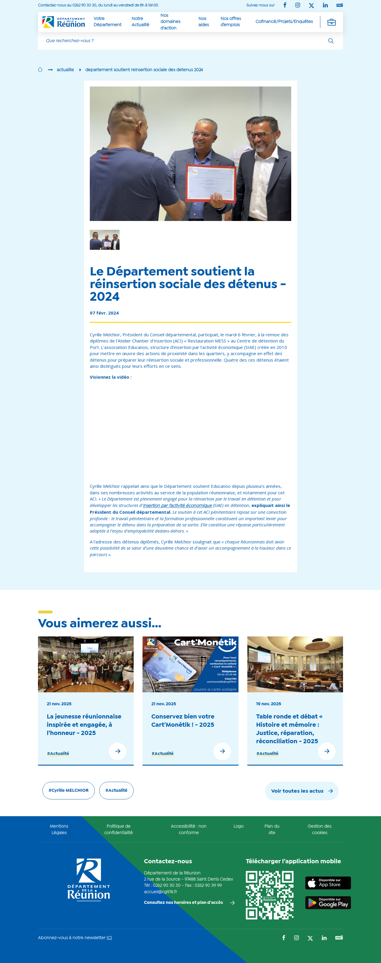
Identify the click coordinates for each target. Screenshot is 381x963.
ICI (109, 938)
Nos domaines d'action (170, 22)
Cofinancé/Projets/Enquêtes (284, 22)
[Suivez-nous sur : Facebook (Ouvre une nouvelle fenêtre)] (284, 5)
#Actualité (58, 754)
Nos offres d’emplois (231, 22)
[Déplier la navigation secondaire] (331, 22)
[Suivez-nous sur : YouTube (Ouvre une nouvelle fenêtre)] (340, 5)
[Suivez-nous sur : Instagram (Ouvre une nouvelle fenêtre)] (297, 5)
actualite (65, 70)
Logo (238, 826)
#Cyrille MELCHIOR (69, 790)
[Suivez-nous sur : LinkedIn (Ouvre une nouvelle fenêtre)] (325, 5)
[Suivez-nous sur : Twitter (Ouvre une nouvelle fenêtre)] (311, 6)
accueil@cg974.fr (160, 892)
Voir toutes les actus (297, 791)
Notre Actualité (140, 22)
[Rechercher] (331, 41)
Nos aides (203, 22)
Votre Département (107, 22)
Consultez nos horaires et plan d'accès (183, 902)
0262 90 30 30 (166, 885)
